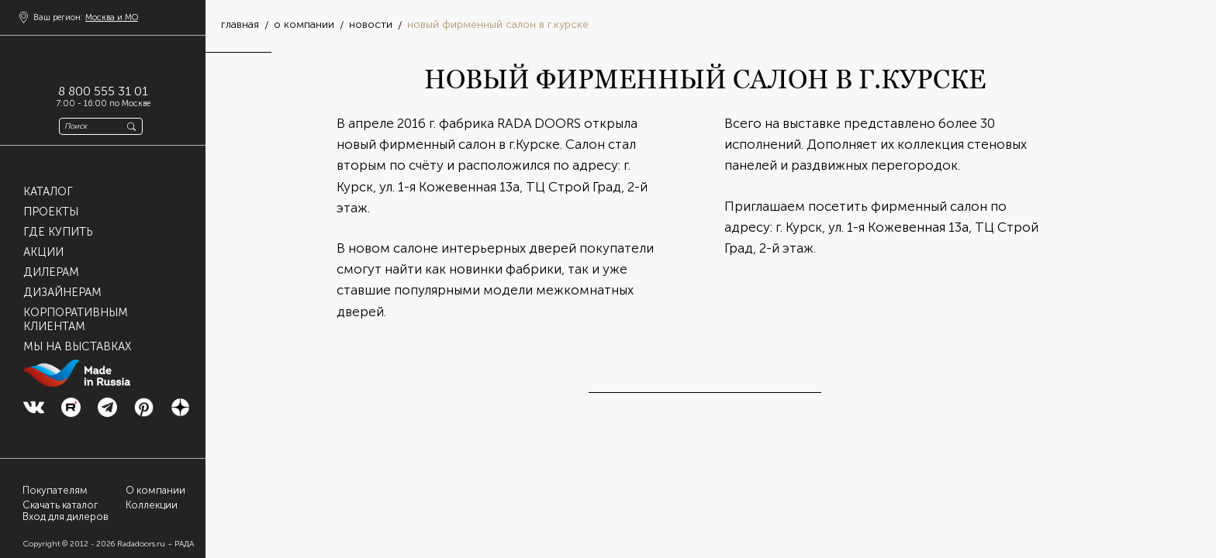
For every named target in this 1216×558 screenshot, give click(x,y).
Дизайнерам (62, 292)
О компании (155, 490)
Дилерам (51, 272)
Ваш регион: (85, 17)
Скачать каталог (60, 505)
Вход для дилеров (65, 517)
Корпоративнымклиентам (75, 319)
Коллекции (152, 505)
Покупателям (55, 490)
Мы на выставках (77, 346)
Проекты (50, 212)
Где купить (57, 232)
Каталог (48, 191)
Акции (43, 252)
